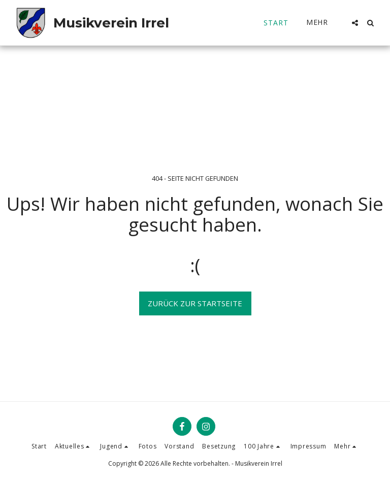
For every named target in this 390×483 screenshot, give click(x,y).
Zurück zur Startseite (195, 303)
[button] (355, 22)
